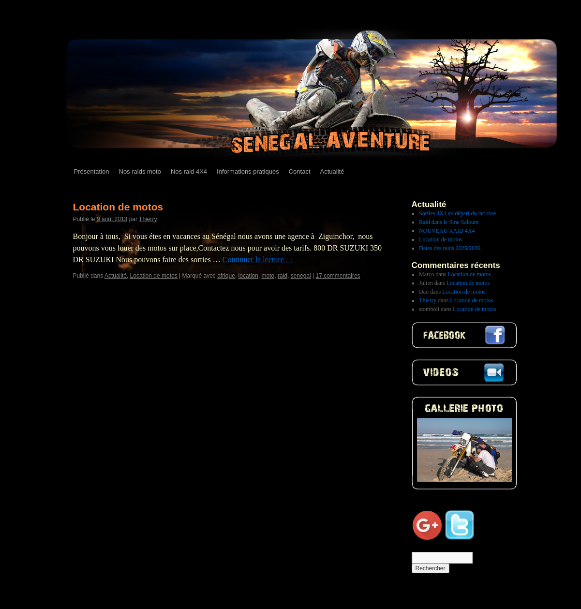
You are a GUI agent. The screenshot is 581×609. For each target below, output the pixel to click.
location (248, 275)
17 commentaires (338, 275)
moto (268, 275)
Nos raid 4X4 (189, 171)
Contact (300, 171)
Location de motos (118, 206)
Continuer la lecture (258, 259)
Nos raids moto (140, 171)
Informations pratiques (248, 171)
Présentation (91, 171)
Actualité (332, 171)
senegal (301, 275)
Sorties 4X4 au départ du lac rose (457, 213)
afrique (226, 275)
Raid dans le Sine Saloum (448, 222)
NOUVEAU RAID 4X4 (447, 230)
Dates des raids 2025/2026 (449, 248)
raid (282, 275)
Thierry (148, 219)
